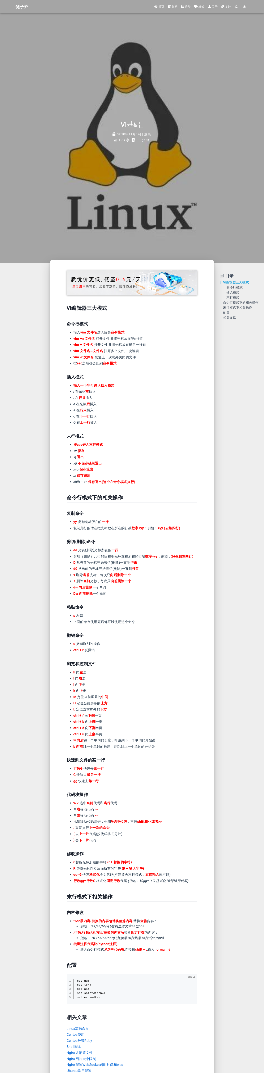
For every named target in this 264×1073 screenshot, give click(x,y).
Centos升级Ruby (79, 1041)
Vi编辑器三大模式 (236, 282)
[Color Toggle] (244, 7)
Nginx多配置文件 (80, 1053)
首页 (159, 6)
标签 (199, 6)
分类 (186, 6)
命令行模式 (234, 287)
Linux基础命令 (78, 1029)
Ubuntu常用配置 (79, 1071)
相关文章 (229, 317)
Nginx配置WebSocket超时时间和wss (95, 1065)
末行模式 (232, 297)
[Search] (236, 7)
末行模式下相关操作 (237, 307)
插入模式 (232, 292)
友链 (226, 6)
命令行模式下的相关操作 (241, 302)
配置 (226, 312)
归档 (173, 6)
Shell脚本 (74, 1047)
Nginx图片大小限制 (81, 1059)
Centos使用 (76, 1035)
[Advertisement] (23, 336)
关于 (213, 6)
